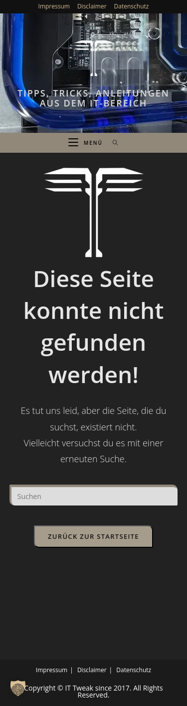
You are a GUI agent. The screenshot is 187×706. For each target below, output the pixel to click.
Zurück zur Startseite (93, 536)
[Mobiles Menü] (86, 142)
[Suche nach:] (112, 142)
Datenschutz (131, 6)
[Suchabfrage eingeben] (93, 495)
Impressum (54, 6)
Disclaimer (92, 6)
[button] (18, 688)
